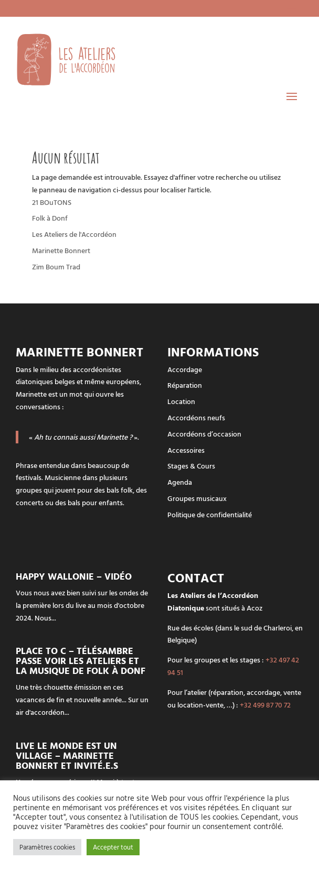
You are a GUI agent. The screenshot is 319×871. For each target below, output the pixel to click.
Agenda (179, 481)
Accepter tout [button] (113, 847)
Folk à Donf (50, 217)
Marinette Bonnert (61, 250)
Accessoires (186, 449)
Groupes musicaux (197, 498)
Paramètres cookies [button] (47, 847)
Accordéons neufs (196, 417)
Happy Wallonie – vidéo (74, 576)
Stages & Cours (191, 465)
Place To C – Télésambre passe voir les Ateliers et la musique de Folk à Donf (80, 661)
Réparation (184, 384)
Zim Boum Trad (56, 266)
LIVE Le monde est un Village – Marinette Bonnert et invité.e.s (67, 755)
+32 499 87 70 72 (265, 704)
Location (181, 401)
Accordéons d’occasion (204, 433)
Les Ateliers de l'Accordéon (74, 233)
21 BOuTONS (51, 202)
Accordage (184, 369)
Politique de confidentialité (209, 514)
